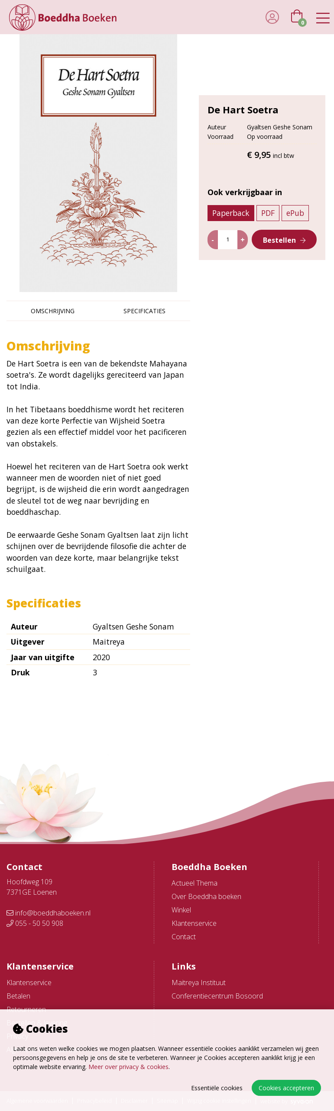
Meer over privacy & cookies (128, 1067)
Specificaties (144, 311)
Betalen (18, 996)
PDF (268, 213)
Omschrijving (53, 311)
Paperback (231, 213)
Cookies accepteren (286, 1088)
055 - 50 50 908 (34, 923)
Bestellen (279, 240)
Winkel (181, 910)
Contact (184, 936)
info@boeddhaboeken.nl (48, 913)
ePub (295, 213)
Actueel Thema (194, 883)
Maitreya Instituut (199, 982)
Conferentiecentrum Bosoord (217, 996)
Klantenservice (194, 923)
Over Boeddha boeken (206, 896)
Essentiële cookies (217, 1088)
